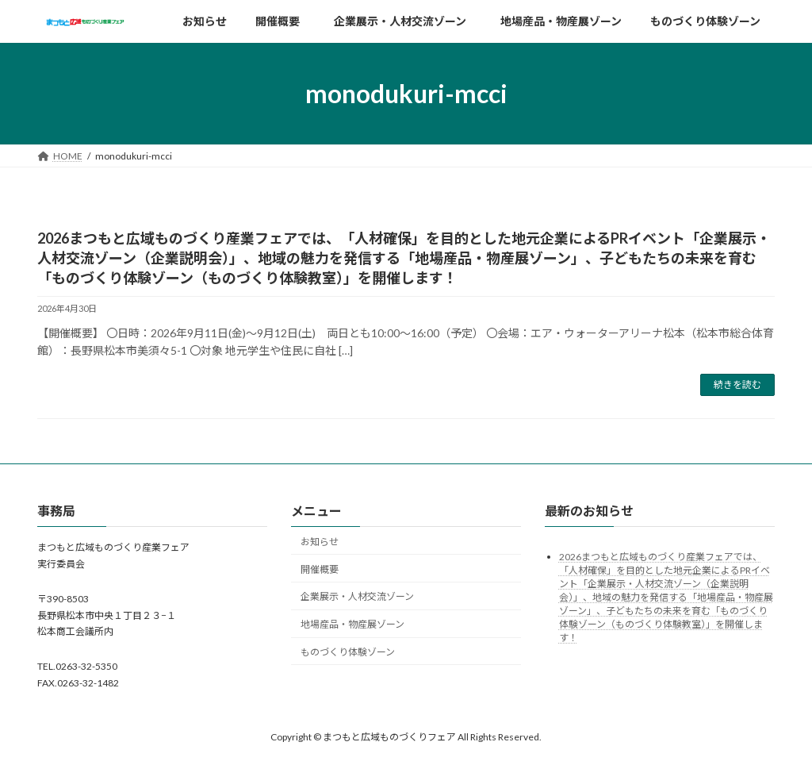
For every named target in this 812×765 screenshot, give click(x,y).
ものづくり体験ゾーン (348, 652)
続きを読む (737, 384)
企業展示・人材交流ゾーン (362, 597)
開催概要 (320, 569)
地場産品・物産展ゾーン (352, 624)
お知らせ (320, 542)
